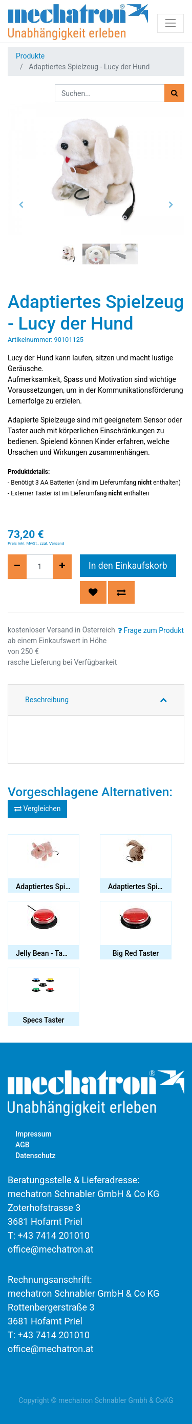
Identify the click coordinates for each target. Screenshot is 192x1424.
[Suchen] (174, 93)
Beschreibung (47, 700)
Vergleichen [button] (37, 808)
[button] (21, 204)
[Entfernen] (17, 566)
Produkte (30, 56)
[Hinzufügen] (62, 566)
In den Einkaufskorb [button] (128, 566)
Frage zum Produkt (151, 630)
